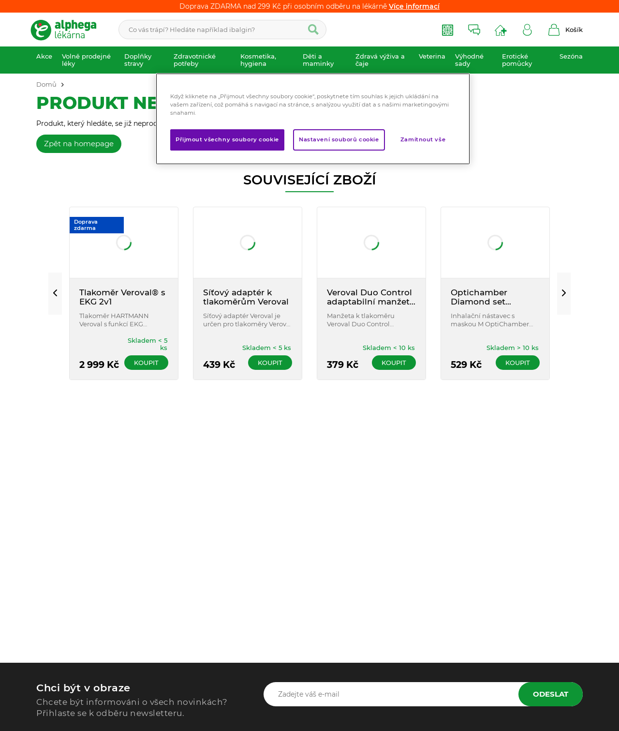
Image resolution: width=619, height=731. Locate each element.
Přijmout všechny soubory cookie (227, 139)
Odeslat (550, 694)
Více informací (414, 6)
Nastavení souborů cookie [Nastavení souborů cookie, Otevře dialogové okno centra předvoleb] (339, 139)
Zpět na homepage (79, 143)
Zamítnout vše (422, 139)
